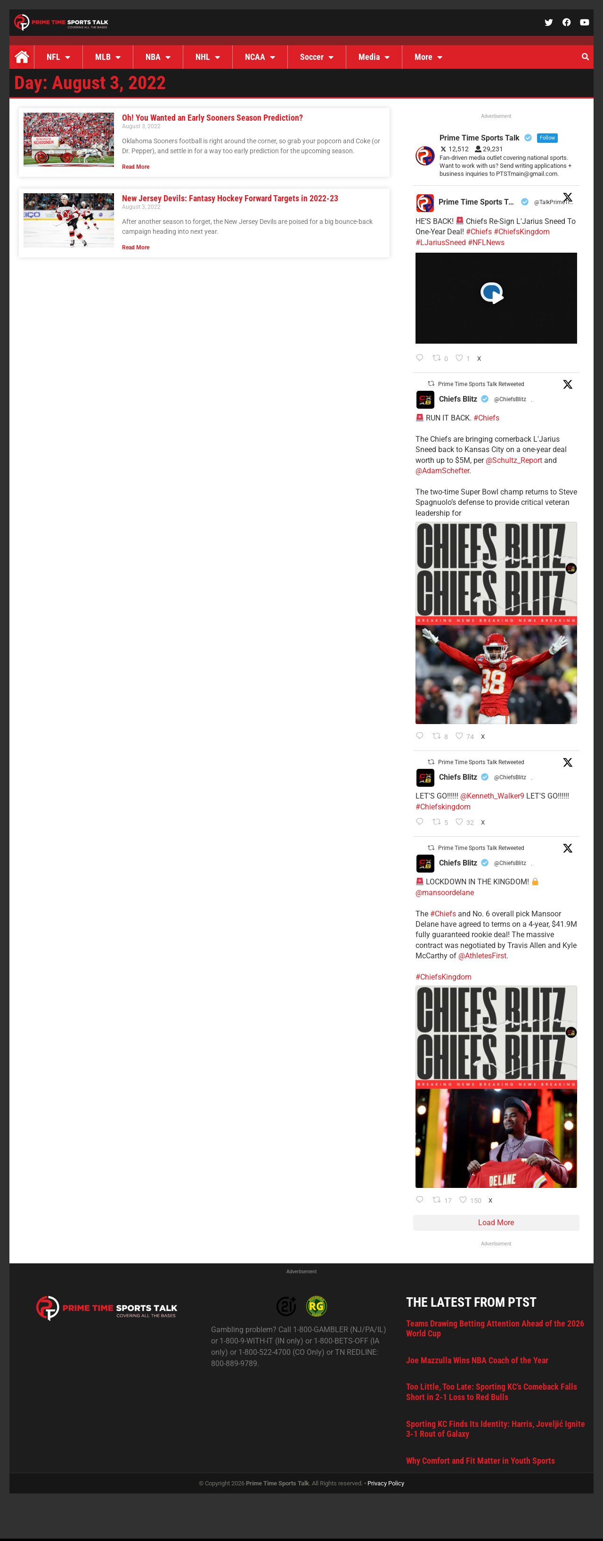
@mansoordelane (445, 892)
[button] (585, 57)
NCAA (260, 57)
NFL (58, 57)
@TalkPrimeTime (555, 202)
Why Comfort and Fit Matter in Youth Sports (480, 1461)
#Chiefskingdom (443, 806)
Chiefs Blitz (458, 399)
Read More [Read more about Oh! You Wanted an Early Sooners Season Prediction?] (135, 167)
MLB (108, 57)
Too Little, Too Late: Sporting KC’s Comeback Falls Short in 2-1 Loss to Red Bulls (491, 1392)
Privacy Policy (385, 1483)
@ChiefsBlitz (510, 399)
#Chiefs (479, 231)
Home (21, 57)
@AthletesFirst (482, 955)
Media (374, 57)
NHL (208, 57)
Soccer (317, 57)
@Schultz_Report (514, 460)
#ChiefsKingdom (522, 231)
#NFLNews (486, 242)
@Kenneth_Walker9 (492, 795)
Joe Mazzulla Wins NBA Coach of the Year (477, 1360)
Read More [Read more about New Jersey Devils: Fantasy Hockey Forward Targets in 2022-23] (135, 247)
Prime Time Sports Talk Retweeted (481, 384)
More (428, 57)
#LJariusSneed (441, 242)
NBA (158, 57)
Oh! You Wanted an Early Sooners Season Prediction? (212, 118)
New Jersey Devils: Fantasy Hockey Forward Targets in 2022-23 (230, 198)
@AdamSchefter (442, 470)
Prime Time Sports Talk (478, 202)
